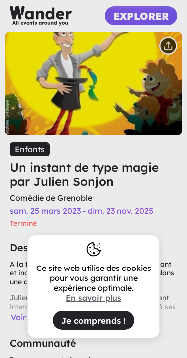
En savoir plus (93, 298)
